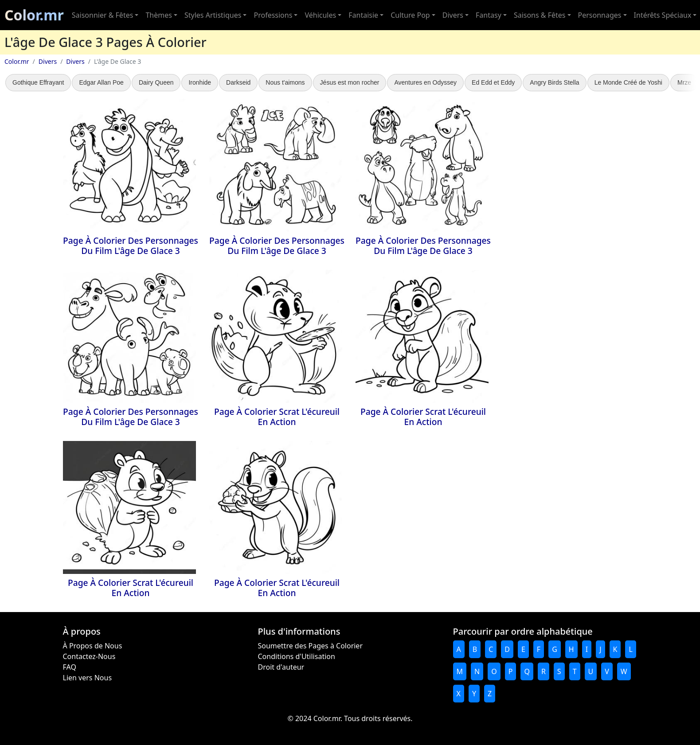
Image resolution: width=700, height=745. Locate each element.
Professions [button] (273, 15)
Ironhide (199, 82)
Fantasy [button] (488, 15)
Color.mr (34, 14)
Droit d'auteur (281, 667)
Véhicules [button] (320, 15)
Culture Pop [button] (410, 15)
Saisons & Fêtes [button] (540, 15)
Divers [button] (452, 15)
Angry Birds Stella (554, 82)
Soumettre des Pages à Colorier (310, 646)
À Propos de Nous (92, 646)
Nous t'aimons (285, 82)
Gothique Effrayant (38, 82)
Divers (48, 61)
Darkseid (238, 82)
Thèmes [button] (158, 15)
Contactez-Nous (89, 656)
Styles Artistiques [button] (212, 15)
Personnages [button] (600, 15)
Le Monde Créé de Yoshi (628, 82)
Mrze (684, 82)
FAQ (69, 667)
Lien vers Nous (87, 678)
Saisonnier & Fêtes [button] (102, 15)
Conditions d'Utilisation (296, 656)
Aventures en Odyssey (425, 82)
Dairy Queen (156, 82)
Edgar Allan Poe (101, 82)
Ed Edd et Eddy (493, 82)
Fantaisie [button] (363, 15)
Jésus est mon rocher (349, 82)
